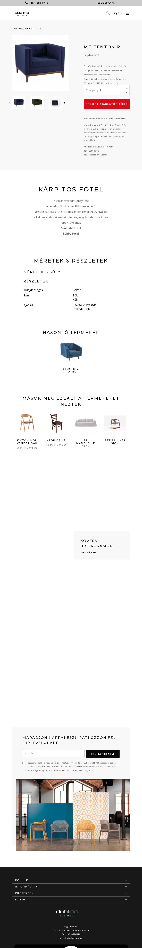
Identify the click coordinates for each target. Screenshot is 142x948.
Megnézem (88, 552)
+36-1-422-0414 (73, 933)
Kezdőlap (17, 28)
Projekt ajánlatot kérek (107, 104)
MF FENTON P (33, 28)
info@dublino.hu (74, 937)
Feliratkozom (102, 753)
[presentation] (9, 102)
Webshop (106, 2)
